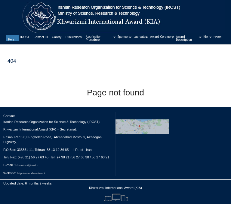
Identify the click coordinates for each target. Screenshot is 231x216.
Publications (74, 37)
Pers (11, 39)
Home (218, 37)
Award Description (188, 38)
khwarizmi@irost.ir (26, 165)
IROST (24, 37)
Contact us (40, 37)
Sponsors (124, 37)
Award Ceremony (161, 37)
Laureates (140, 37)
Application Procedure (100, 38)
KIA (207, 37)
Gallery (57, 37)
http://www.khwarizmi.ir (31, 173)
